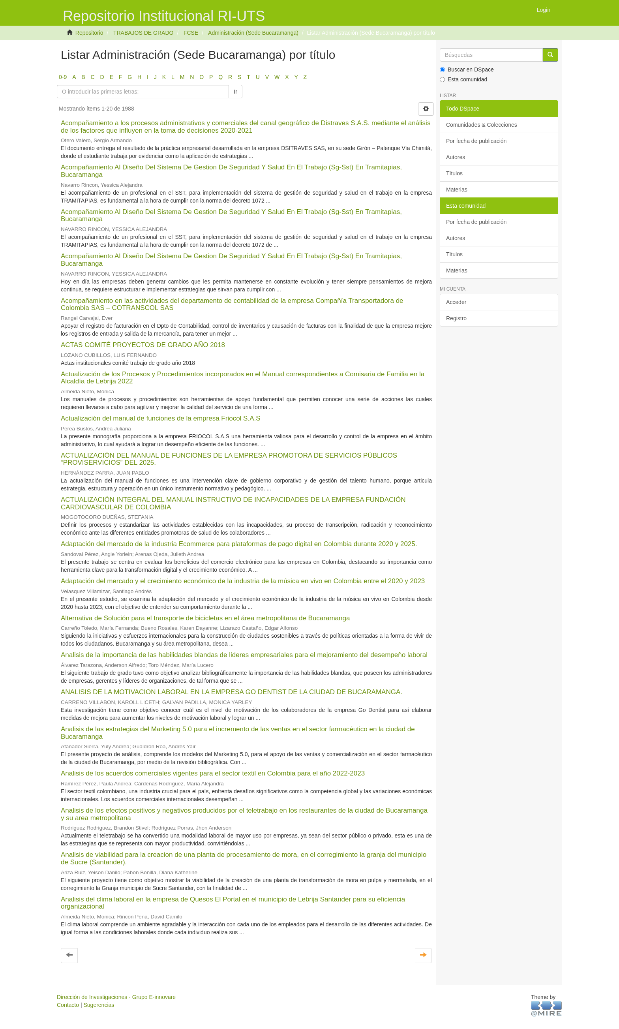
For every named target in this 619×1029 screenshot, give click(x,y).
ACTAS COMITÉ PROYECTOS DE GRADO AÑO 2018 (143, 345)
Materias (456, 189)
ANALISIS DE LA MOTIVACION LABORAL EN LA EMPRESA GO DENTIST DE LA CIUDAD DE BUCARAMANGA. (231, 692)
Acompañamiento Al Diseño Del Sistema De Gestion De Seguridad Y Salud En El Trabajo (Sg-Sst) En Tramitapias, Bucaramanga (231, 170)
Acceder (456, 302)
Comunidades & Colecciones (481, 125)
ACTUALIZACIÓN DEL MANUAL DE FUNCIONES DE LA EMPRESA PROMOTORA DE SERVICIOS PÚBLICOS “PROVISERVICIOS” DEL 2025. (229, 459)
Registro (456, 318)
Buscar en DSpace (467, 69)
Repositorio (89, 33)
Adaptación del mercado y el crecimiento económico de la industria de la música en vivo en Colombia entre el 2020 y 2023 (243, 581)
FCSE (191, 33)
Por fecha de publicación (476, 141)
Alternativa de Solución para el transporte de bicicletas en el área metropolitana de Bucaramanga (205, 618)
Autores (455, 157)
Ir (235, 91)
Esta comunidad (463, 79)
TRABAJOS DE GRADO (143, 33)
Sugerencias (98, 1005)
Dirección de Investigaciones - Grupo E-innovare (116, 997)
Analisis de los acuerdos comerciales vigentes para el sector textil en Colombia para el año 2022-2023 (213, 773)
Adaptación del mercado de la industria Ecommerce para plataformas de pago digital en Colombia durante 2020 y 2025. (239, 544)
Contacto (68, 1005)
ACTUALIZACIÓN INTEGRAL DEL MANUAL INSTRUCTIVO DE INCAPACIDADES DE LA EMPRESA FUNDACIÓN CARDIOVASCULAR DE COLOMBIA (233, 503)
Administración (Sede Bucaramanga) (253, 33)
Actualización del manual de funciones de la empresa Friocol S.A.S (161, 418)
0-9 (63, 77)
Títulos (454, 173)
